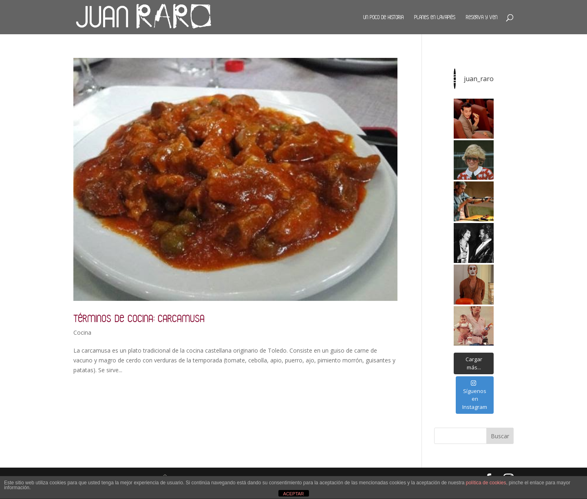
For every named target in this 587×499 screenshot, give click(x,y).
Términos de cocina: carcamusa (139, 318)
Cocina (82, 332)
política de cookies (486, 483)
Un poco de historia (383, 17)
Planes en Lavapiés (434, 17)
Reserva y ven (481, 17)
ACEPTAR (293, 493)
